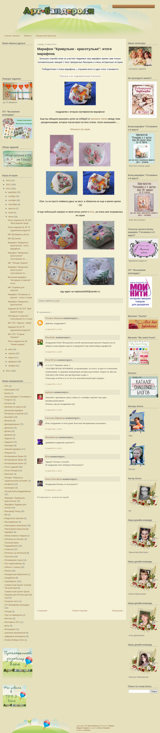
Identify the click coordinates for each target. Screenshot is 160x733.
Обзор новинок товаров (16, 535)
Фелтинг (8, 618)
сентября (12, 204)
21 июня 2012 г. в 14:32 (53, 329)
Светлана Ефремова (55, 418)
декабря (12, 192)
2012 (8, 188)
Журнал (8, 438)
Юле (92, 212)
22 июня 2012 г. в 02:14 (53, 490)
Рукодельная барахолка (46, 35)
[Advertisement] (60, 587)
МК (6, 515)
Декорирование (12, 424)
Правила (27, 35)
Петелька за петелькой (15, 553)
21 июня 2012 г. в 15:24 (53, 410)
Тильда (8, 611)
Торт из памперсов (13, 615)
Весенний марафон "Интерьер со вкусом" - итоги (20, 280)
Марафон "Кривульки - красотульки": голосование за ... (18, 256)
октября (12, 200)
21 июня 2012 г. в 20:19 (53, 448)
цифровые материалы (15, 636)
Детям (7, 431)
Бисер (7, 393)
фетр (7, 626)
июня (10, 216)
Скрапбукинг (10, 581)
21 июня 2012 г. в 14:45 (53, 352)
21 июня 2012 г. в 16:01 (53, 429)
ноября (11, 196)
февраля (12, 361)
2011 (8, 371)
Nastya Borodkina (53, 479)
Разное (8, 571)
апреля (11, 353)
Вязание (8, 420)
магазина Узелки (99, 119)
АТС (6, 386)
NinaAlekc (50, 337)
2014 (8, 180)
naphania (49, 392)
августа (11, 208)
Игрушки (8, 453)
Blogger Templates (83, 728)
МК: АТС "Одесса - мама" (20, 323)
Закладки (9, 445)
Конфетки (9, 484)
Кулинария (10, 488)
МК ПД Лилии (14, 238)
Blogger (111, 726)
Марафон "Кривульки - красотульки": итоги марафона (18, 245)
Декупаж (8, 428)
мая (10, 349)
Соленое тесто (11, 601)
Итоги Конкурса (12, 470)
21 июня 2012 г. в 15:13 (53, 384)
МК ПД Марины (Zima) (18, 234)
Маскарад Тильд (12, 511)
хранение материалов (15, 633)
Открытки (9, 549)
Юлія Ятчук (51, 360)
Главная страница (12, 35)
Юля (47, 456)
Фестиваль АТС (12, 622)
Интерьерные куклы (14, 463)
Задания (8, 442)
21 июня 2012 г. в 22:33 (53, 471)
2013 (8, 184)
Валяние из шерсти (14, 407)
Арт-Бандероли (94, 726)
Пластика (9, 556)
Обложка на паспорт (14, 539)
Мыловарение (11, 522)
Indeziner (87, 730)
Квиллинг (9, 474)
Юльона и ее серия (80, 129)
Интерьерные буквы (14, 456)
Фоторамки (10, 629)
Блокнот (8, 403)
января (11, 365)
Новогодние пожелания (16, 525)
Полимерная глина (13, 560)
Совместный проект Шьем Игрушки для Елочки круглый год (18, 594)
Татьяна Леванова (54, 318)
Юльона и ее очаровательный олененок (80, 76)
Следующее (42, 610)
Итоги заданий (11, 467)
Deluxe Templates (104, 728)
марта (11, 357)
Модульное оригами (14, 518)
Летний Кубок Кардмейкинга (18, 491)
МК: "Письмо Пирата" (18, 263)
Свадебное (10, 578)
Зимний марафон (13, 449)
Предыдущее (117, 610)
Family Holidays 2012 (14, 640)
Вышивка (9, 417)
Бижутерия (10, 389)
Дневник (8, 435)
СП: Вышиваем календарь (17, 605)
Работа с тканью (12, 567)
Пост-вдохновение (13, 563)
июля (10, 212)
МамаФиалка (51, 437)
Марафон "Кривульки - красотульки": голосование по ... (18, 270)
